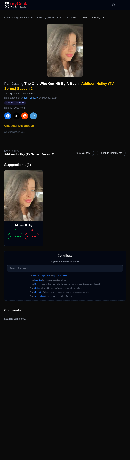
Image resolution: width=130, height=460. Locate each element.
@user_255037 (29, 97)
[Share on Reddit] (24, 115)
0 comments (29, 93)
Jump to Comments (111, 153)
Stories (23, 17)
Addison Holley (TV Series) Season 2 (50, 17)
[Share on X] (16, 115)
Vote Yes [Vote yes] (15, 236)
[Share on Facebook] (7, 115)
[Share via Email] (33, 115)
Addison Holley (24, 225)
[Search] (113, 5)
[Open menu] (122, 5)
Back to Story (82, 153)
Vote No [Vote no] (32, 236)
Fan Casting (11, 17)
